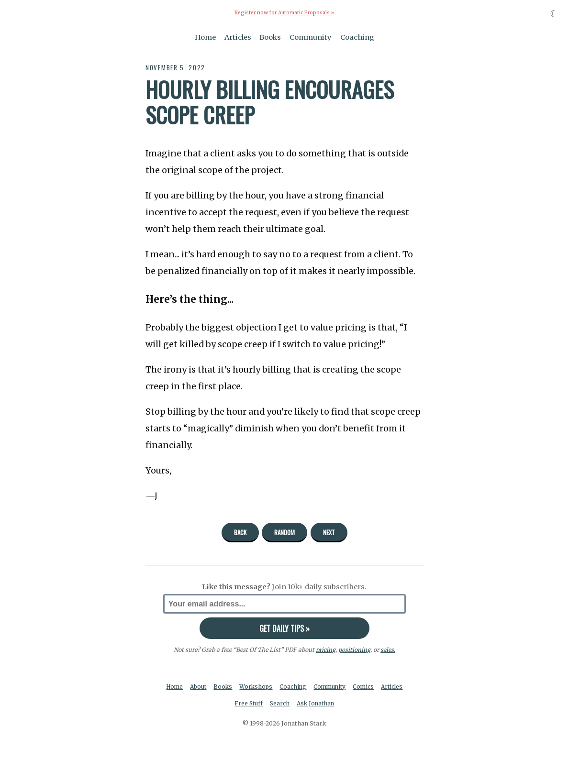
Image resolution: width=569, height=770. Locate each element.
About (211, 686)
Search (294, 703)
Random (284, 532)
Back (240, 532)
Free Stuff (262, 703)
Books (270, 37)
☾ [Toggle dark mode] (554, 13)
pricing (325, 649)
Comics (381, 686)
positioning (354, 649)
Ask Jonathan (331, 703)
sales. (387, 649)
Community (311, 37)
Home (205, 37)
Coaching (357, 37)
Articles (237, 37)
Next (329, 532)
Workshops (271, 686)
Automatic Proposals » (306, 13)
